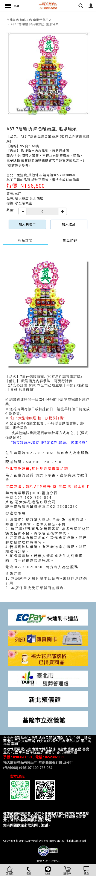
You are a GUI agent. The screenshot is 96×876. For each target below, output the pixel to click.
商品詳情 (25, 240)
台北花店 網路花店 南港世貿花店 (29, 20)
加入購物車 (27, 224)
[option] (48, 73)
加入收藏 (69, 224)
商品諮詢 (70, 240)
